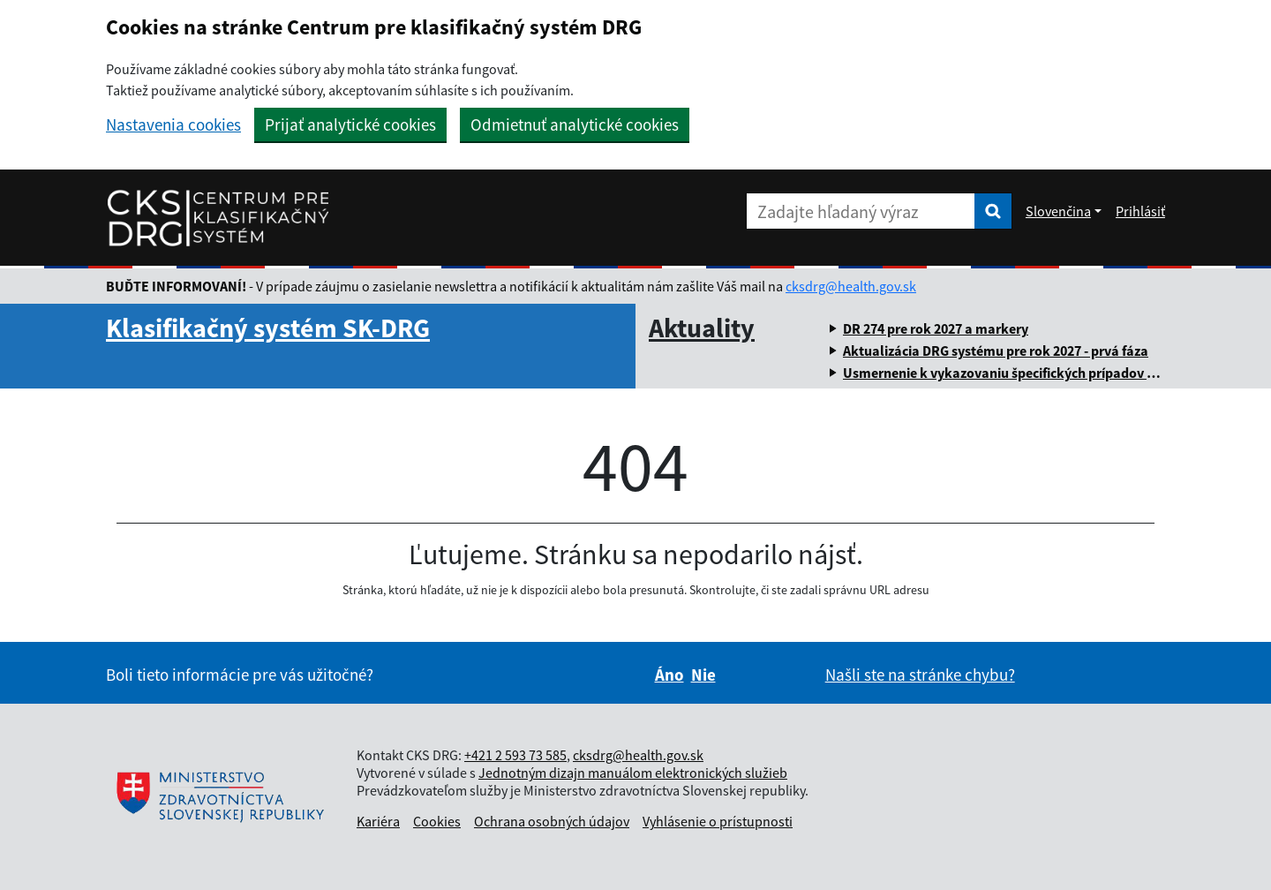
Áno (669, 674)
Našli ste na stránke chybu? (920, 674)
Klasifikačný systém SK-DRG (268, 327)
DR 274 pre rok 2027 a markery (935, 328)
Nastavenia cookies (173, 125)
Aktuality (702, 327)
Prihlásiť (1140, 211)
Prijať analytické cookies (350, 124)
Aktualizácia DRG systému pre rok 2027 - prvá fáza (995, 350)
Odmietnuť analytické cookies (574, 124)
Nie (703, 674)
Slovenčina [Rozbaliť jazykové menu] (1058, 211)
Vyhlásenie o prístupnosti (718, 821)
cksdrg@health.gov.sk (851, 286)
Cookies (437, 821)
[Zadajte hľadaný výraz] (860, 211)
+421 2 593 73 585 (515, 755)
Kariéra (378, 821)
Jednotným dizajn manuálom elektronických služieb (632, 772)
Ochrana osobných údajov (551, 821)
